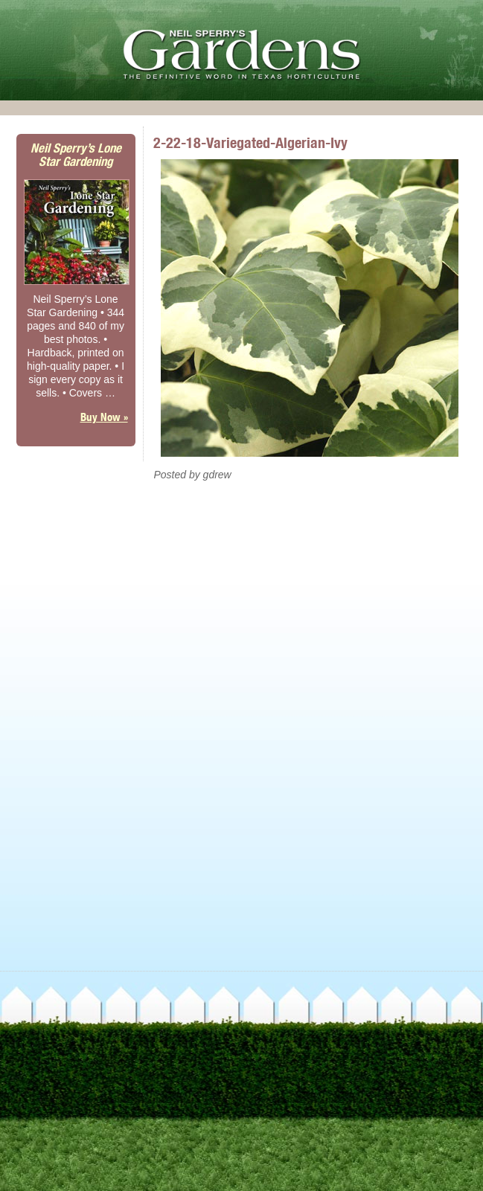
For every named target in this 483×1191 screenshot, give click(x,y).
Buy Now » (104, 417)
